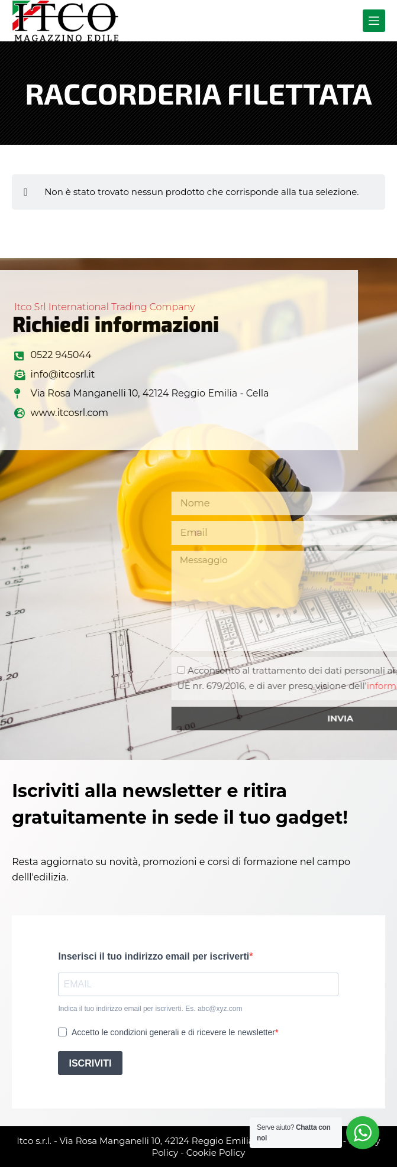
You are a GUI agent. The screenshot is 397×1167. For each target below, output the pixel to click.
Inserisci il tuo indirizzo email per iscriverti (153, 956)
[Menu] (374, 20)
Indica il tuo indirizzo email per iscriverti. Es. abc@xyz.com (150, 1009)
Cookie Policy (216, 1152)
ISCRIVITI (90, 1063)
